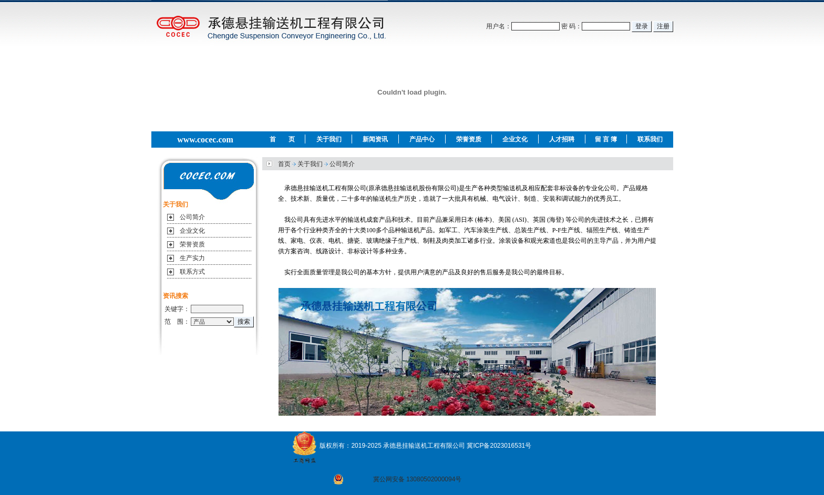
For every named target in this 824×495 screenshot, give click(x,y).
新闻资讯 (375, 139)
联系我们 (650, 139)
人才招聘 (561, 139)
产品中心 (422, 139)
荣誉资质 (468, 139)
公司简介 (192, 217)
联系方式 (192, 271)
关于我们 (329, 139)
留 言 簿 (606, 139)
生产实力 (192, 258)
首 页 (282, 139)
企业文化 (515, 139)
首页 (284, 164)
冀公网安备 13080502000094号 (417, 479)
